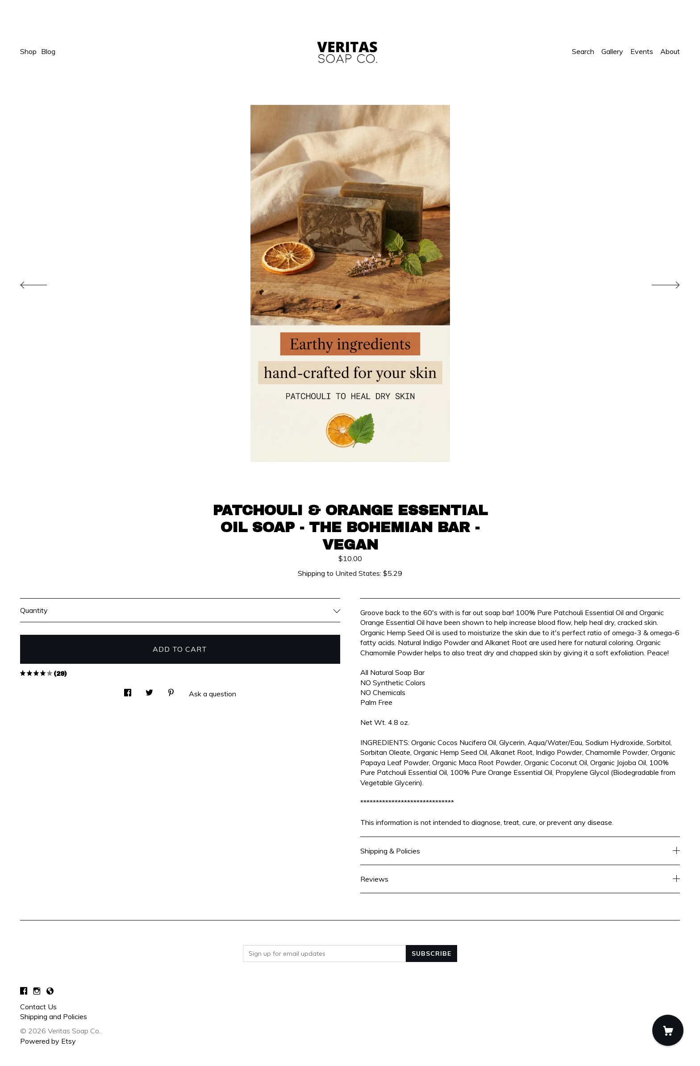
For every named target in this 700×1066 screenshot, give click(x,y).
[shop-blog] (50, 991)
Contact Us (38, 1006)
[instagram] (36, 991)
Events (641, 51)
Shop (28, 51)
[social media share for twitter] (149, 690)
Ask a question (212, 693)
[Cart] (667, 1030)
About (670, 51)
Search (583, 51)
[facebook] (23, 991)
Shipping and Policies (53, 1016)
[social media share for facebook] (127, 690)
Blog (48, 51)
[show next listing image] (657, 282)
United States (357, 573)
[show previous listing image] (42, 282)
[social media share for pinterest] (171, 690)
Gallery (612, 51)
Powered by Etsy (48, 1041)
